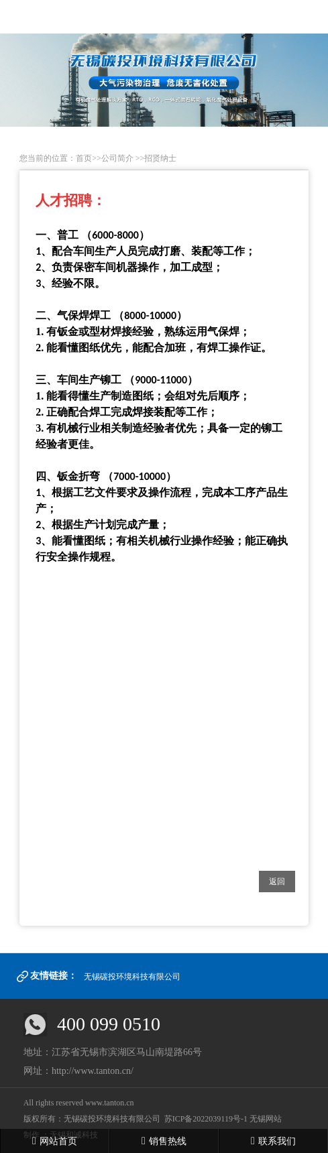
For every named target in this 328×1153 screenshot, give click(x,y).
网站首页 (54, 1140)
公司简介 (117, 158)
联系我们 (273, 1140)
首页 (84, 158)
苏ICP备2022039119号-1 (206, 1119)
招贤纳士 (160, 158)
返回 (277, 881)
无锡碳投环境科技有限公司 (132, 976)
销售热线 (164, 1140)
